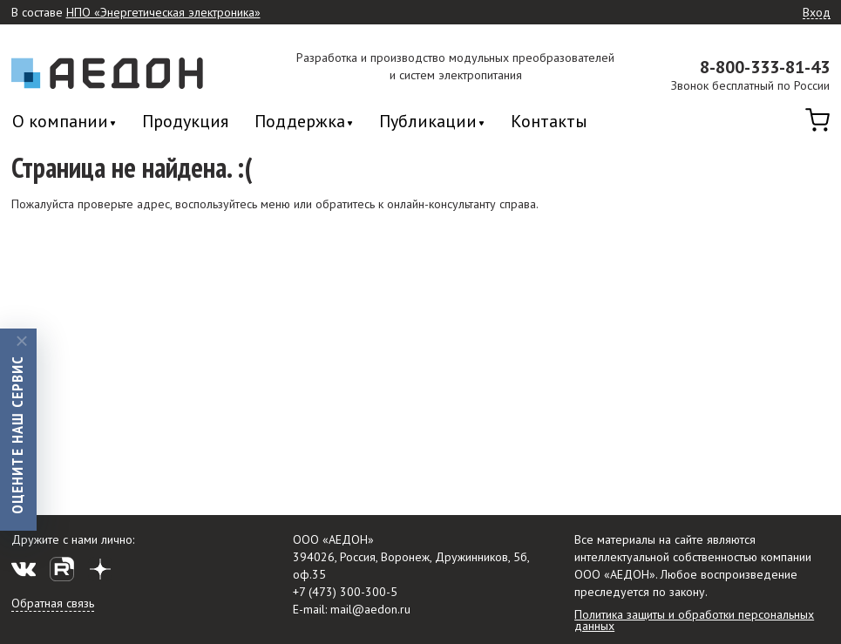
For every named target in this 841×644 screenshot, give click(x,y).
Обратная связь (52, 603)
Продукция (185, 121)
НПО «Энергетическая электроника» (163, 12)
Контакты (549, 121)
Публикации (428, 122)
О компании (60, 122)
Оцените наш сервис (17, 434)
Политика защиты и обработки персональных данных (694, 620)
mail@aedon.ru (370, 609)
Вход (817, 13)
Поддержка (299, 122)
